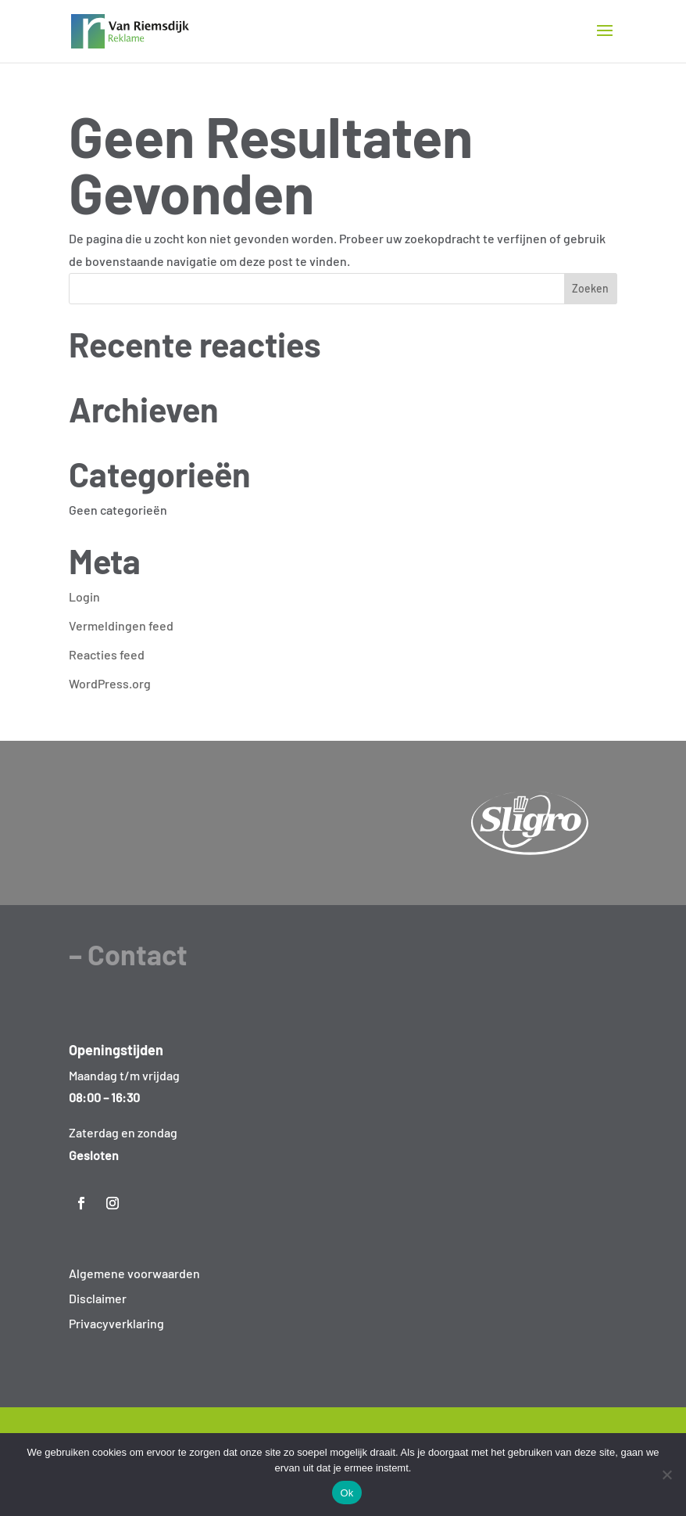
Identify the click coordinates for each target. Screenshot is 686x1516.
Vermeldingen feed (121, 625)
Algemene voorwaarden (134, 1273)
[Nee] (666, 1474)
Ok (346, 1493)
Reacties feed (107, 654)
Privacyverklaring (116, 1323)
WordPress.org (110, 683)
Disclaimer (98, 1298)
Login (84, 596)
